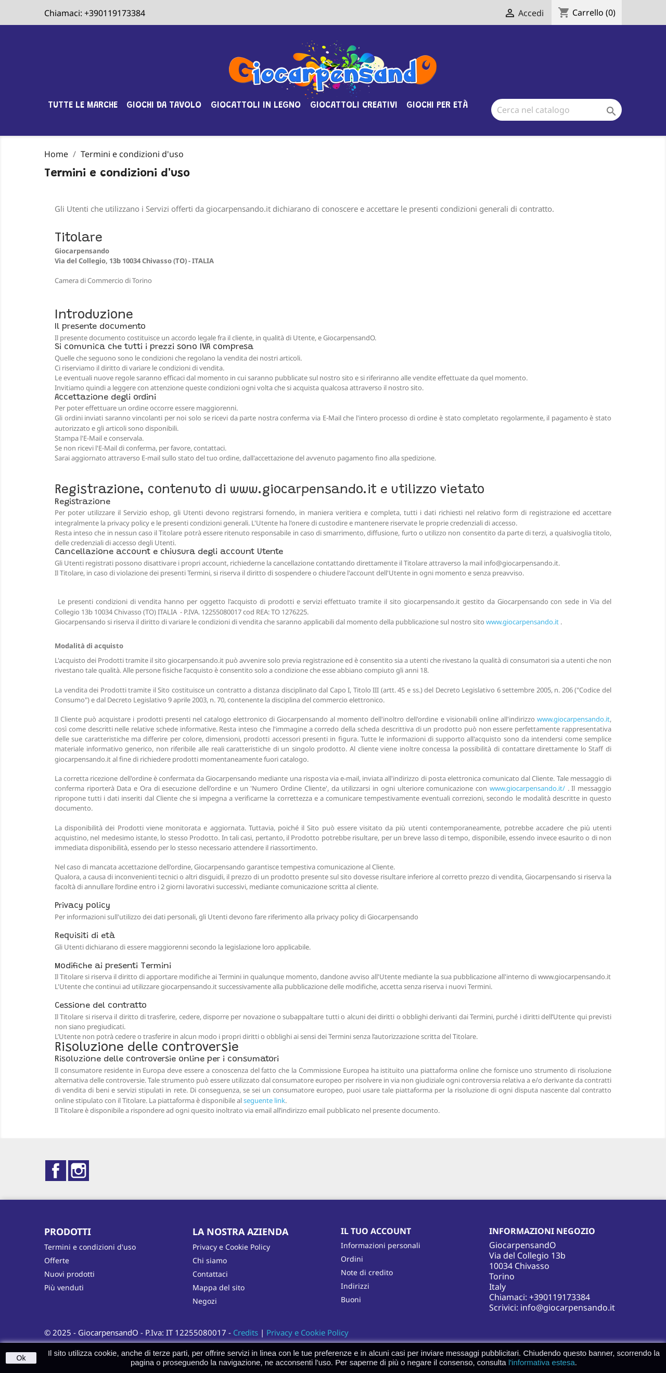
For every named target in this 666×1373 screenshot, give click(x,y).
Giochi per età (437, 105)
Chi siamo (210, 1260)
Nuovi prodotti (69, 1274)
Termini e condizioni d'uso (90, 1247)
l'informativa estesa (541, 1362)
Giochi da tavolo (163, 105)
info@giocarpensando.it (567, 1307)
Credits (245, 1332)
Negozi (205, 1301)
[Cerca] (556, 110)
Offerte (56, 1260)
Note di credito (367, 1272)
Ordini (352, 1259)
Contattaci (210, 1274)
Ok (21, 1358)
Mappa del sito (219, 1287)
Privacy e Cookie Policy (231, 1247)
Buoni (351, 1299)
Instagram (78, 1170)
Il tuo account (376, 1231)
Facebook (55, 1170)
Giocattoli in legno (256, 105)
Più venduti (64, 1287)
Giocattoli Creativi (354, 105)
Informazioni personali (380, 1245)
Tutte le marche (83, 105)
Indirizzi (355, 1286)
